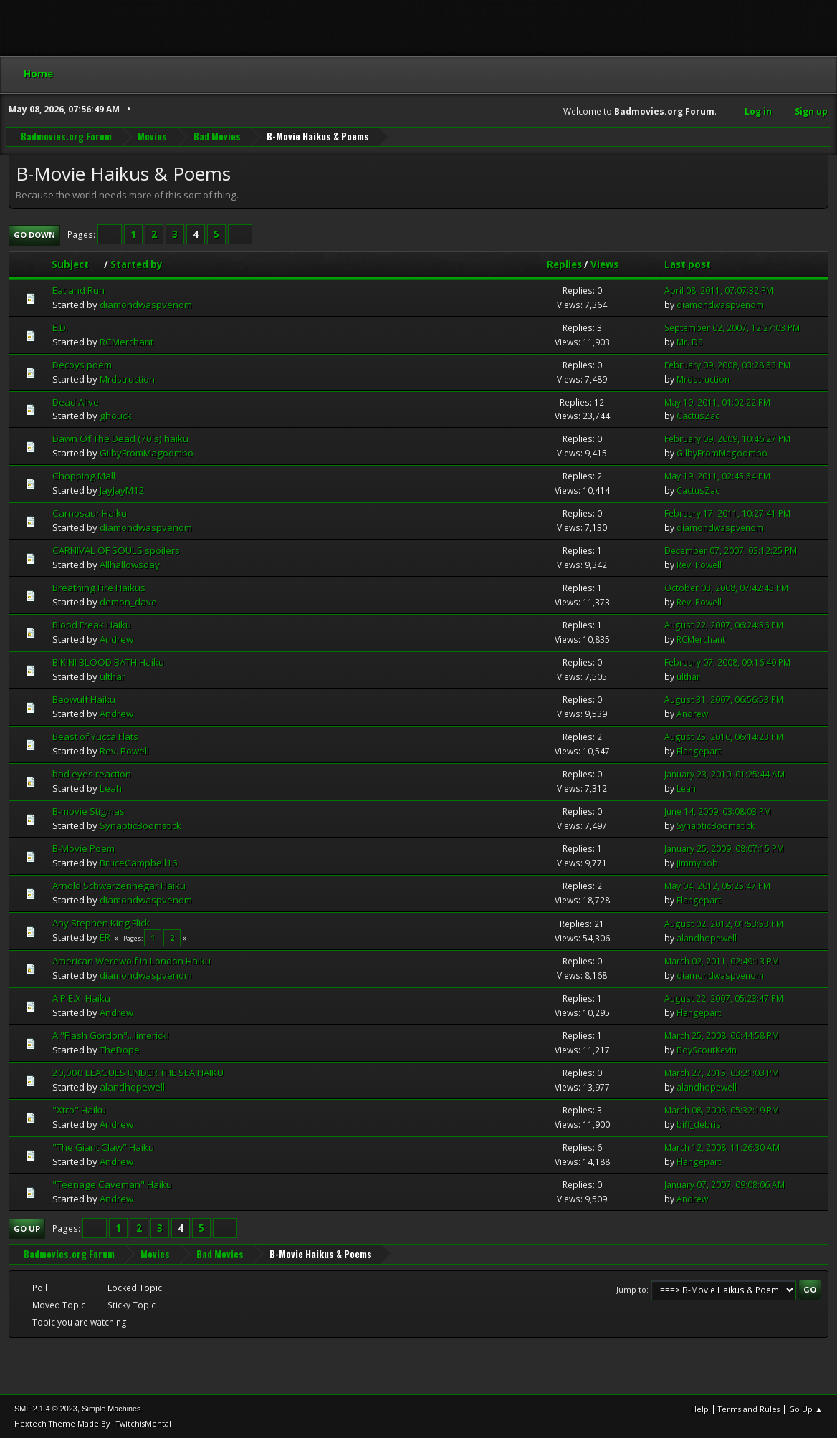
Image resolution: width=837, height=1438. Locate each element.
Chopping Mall (83, 475)
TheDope (120, 1049)
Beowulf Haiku (83, 699)
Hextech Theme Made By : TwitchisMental (92, 1423)
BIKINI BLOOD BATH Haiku (108, 662)
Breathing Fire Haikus (98, 587)
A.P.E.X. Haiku (81, 998)
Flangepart (698, 751)
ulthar (112, 676)
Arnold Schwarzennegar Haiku (119, 885)
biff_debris (698, 1124)
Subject (77, 264)
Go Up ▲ (806, 1409)
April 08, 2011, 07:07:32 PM (718, 290)
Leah (111, 788)
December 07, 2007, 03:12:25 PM (730, 551)
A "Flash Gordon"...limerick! (110, 1035)
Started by (136, 264)
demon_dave (128, 601)
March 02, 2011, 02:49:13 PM (721, 961)
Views (604, 264)
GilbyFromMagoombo (146, 452)
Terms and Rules (749, 1409)
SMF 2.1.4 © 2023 (45, 1408)
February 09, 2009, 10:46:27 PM (727, 439)
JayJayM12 (122, 490)
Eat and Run (78, 290)
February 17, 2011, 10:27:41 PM (727, 513)
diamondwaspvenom (146, 304)
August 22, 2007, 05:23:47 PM (723, 998)
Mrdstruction (127, 379)
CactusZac (697, 416)
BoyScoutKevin (706, 1050)
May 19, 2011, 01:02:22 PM (717, 402)
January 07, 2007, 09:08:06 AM (724, 1185)
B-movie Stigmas (88, 811)
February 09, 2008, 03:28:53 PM (727, 365)
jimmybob (697, 863)
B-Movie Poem (83, 848)
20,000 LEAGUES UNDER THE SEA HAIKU (138, 1072)
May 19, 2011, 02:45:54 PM (717, 476)
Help (700, 1409)
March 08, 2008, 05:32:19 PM (721, 1110)
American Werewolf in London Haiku (131, 960)
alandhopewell (706, 938)
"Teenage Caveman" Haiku (112, 1184)
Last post (687, 264)
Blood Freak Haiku (91, 624)
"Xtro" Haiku (79, 1109)
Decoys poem (82, 364)
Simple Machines (111, 1408)
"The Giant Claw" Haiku (103, 1147)
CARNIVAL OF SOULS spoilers (116, 550)
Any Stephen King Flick (101, 922)
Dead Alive (75, 402)
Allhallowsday (130, 564)
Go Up (27, 1228)
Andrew (116, 639)
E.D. (60, 327)
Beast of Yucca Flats (95, 736)
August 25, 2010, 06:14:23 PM (723, 737)
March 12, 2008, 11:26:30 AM (722, 1147)
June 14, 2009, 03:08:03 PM (717, 811)
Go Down (34, 234)
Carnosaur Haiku (89, 513)
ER (105, 937)
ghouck (116, 415)
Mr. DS (689, 342)
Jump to (631, 1289)
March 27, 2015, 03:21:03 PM (721, 1073)
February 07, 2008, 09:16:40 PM (727, 662)
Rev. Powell (699, 565)
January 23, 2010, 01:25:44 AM (724, 774)
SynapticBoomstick (140, 825)
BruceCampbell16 (139, 862)
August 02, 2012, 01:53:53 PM (723, 924)
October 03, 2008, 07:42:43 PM (726, 588)
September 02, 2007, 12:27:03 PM (732, 328)
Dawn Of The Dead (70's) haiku (120, 438)
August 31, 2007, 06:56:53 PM (723, 700)
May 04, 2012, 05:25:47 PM (717, 886)
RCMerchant (126, 341)
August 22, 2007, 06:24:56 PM (723, 625)
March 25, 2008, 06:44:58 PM (721, 1036)
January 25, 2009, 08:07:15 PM (724, 849)
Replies (564, 264)
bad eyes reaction (91, 773)
